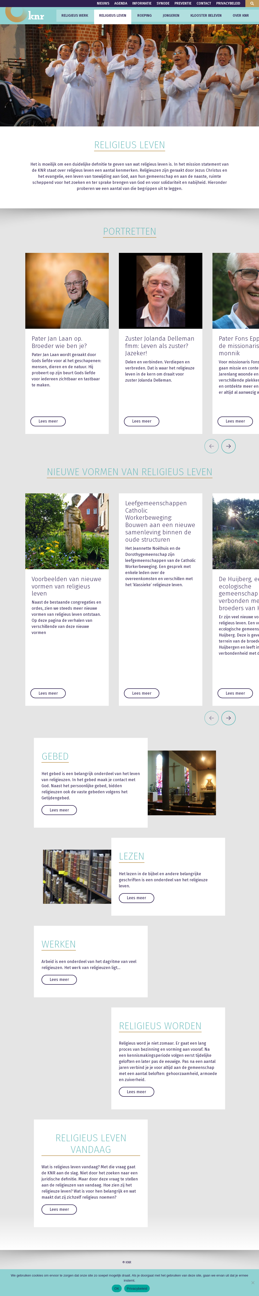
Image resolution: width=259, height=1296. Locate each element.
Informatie (142, 3)
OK (116, 1288)
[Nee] (252, 1282)
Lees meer (48, 421)
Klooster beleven (206, 15)
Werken (58, 944)
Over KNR (241, 15)
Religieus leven (112, 15)
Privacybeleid (228, 3)
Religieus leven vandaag (90, 1143)
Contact (204, 3)
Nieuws (103, 3)
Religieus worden (160, 1026)
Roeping (144, 15)
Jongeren (171, 15)
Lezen (131, 856)
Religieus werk (74, 15)
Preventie (183, 3)
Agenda (120, 3)
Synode (163, 3)
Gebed (55, 756)
